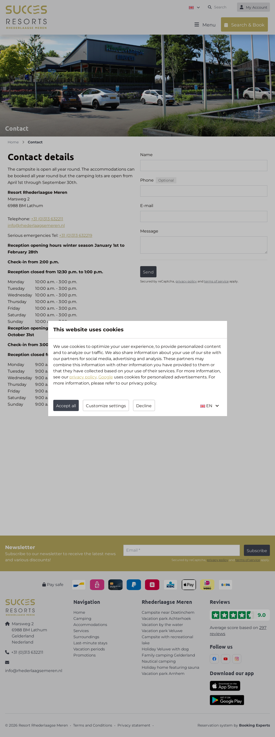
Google (105, 377)
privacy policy (83, 377)
